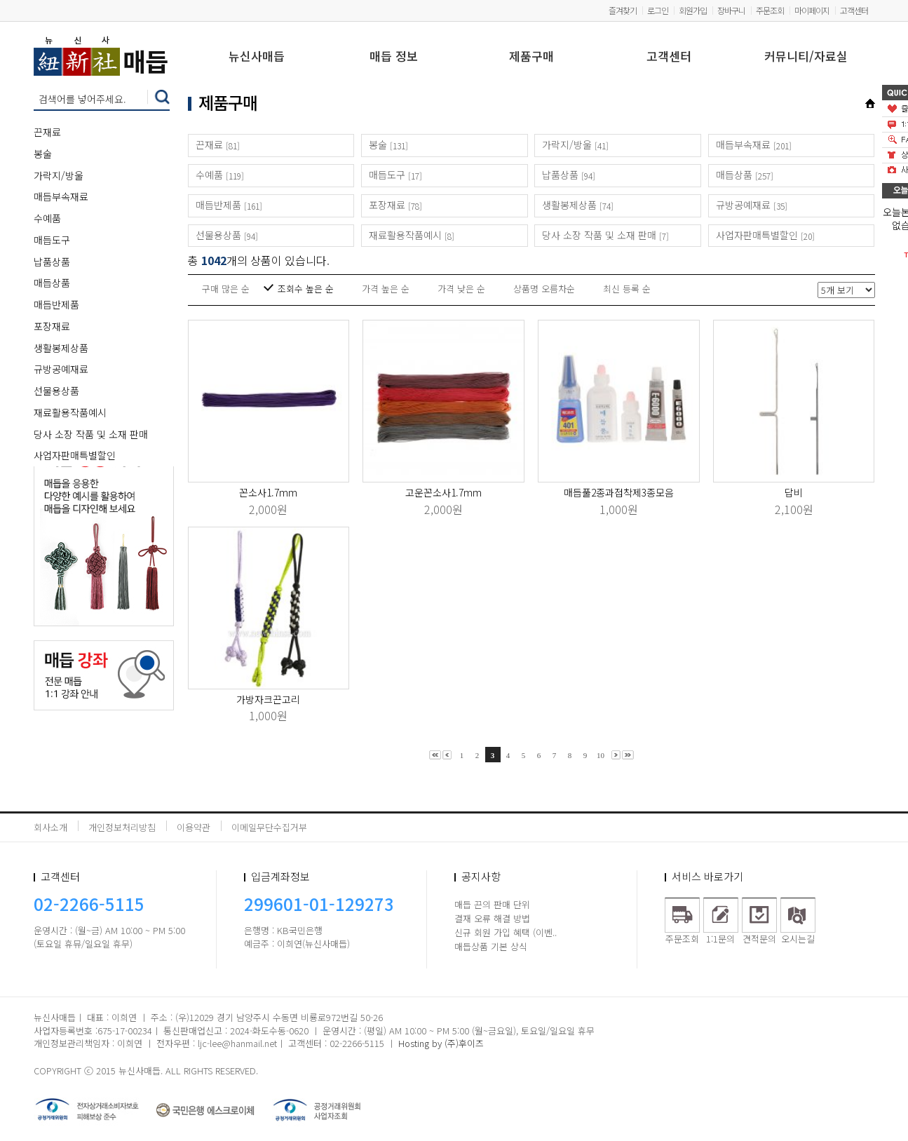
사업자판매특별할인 (75, 455)
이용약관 (193, 827)
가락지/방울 (58, 175)
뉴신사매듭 (257, 57)
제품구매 (531, 57)
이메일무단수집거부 (269, 827)
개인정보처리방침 (122, 827)
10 (600, 755)
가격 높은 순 (385, 288)
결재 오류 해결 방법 (492, 918)
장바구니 (731, 10)
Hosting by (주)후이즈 (441, 1043)
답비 (794, 492)
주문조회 (770, 10)
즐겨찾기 (623, 10)
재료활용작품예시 (70, 412)
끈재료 (47, 132)
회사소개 (50, 827)
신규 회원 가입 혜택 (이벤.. (505, 932)
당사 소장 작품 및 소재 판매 (91, 434)
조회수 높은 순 (306, 288)
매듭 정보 (394, 57)
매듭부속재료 (61, 196)
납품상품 (52, 262)
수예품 (47, 218)
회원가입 (693, 10)
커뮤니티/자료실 (806, 57)
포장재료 (52, 326)
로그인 (657, 10)
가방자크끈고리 (268, 699)
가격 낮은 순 (461, 288)
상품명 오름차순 (544, 288)
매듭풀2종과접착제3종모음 (619, 492)
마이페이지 (811, 10)
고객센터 (854, 10)
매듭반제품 (56, 304)
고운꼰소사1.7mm (443, 492)
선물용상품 (56, 391)
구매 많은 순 (226, 288)
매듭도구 (52, 240)
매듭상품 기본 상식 (490, 946)
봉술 (43, 154)
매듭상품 (52, 283)
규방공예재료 (61, 369)
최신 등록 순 (627, 288)
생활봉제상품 (61, 348)
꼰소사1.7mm (268, 492)
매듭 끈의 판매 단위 (492, 904)
